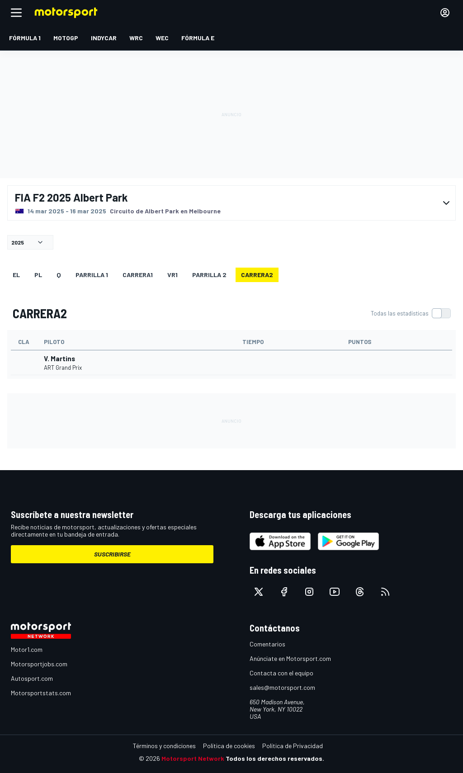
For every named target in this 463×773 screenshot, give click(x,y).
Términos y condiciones (164, 745)
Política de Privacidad (292, 745)
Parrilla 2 (209, 274)
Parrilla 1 (92, 274)
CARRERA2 (257, 274)
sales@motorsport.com (282, 687)
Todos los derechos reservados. (275, 758)
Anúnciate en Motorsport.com (290, 658)
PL (38, 274)
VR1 (172, 274)
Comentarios (267, 644)
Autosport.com (32, 678)
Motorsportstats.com (41, 693)
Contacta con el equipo (281, 673)
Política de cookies (229, 745)
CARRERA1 (138, 274)
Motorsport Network (192, 758)
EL (16, 274)
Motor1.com (27, 649)
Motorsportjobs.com (39, 664)
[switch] (410, 313)
